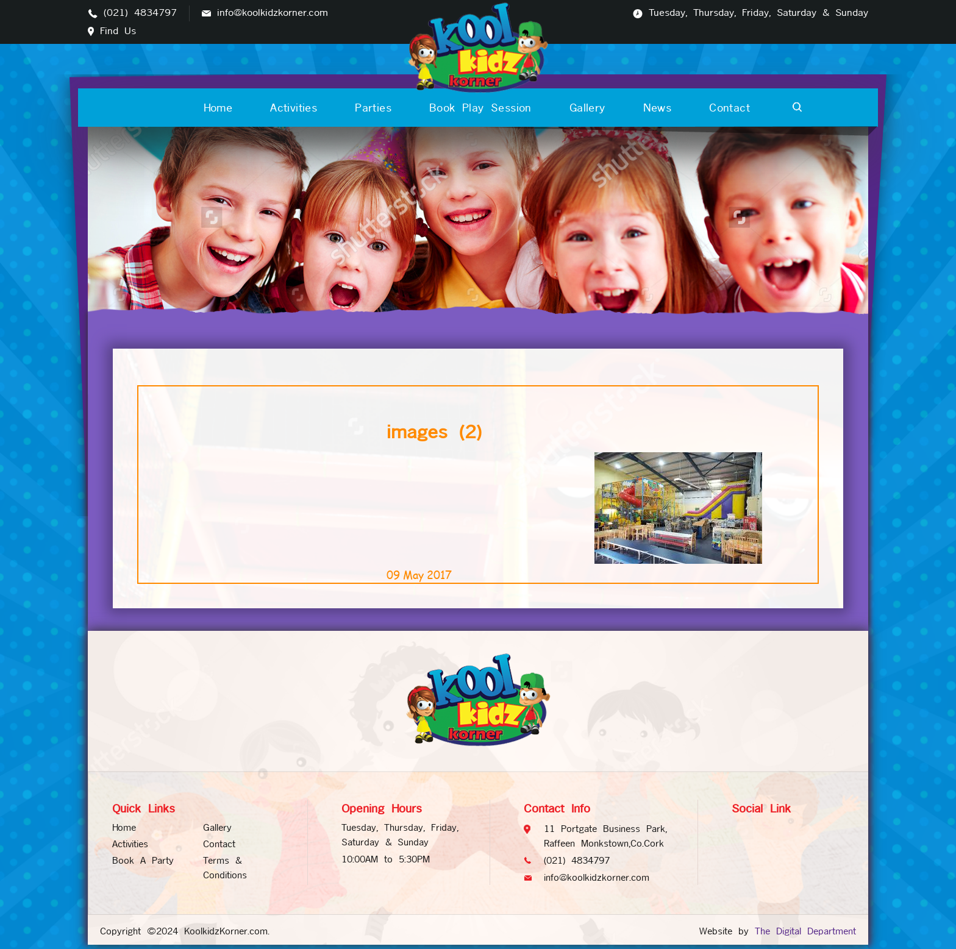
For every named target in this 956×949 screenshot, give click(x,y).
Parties (373, 108)
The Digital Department (805, 931)
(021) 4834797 (140, 12)
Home (218, 108)
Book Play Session (480, 108)
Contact (729, 108)
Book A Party (143, 860)
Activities (293, 108)
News (657, 108)
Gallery (587, 108)
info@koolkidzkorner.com (272, 12)
